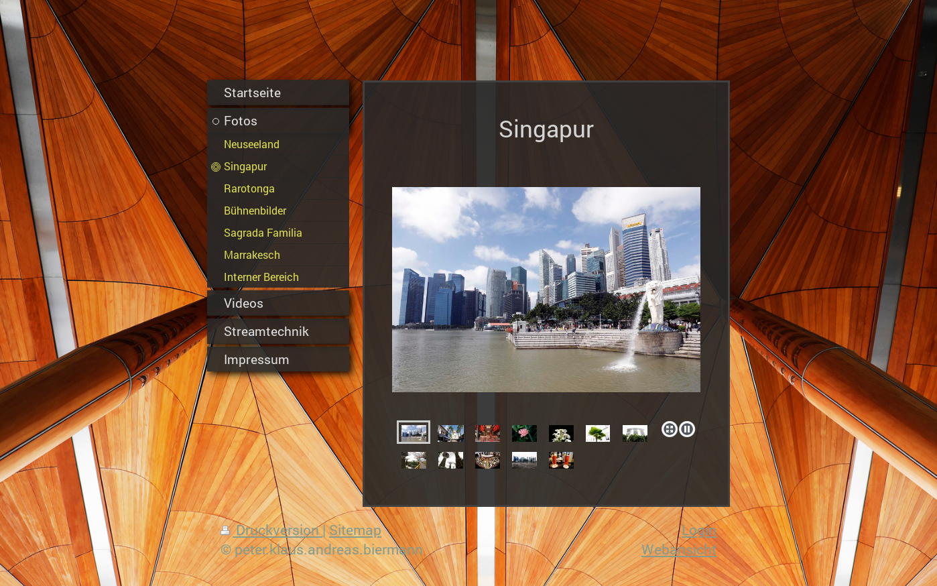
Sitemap (355, 529)
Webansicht (678, 549)
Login (699, 529)
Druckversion (271, 529)
